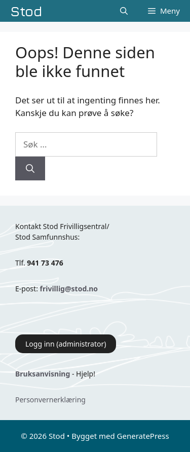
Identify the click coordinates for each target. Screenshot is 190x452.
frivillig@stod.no (69, 288)
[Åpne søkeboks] (124, 11)
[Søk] (30, 169)
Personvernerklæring (50, 399)
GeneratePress (143, 436)
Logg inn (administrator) (65, 344)
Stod (26, 11)
